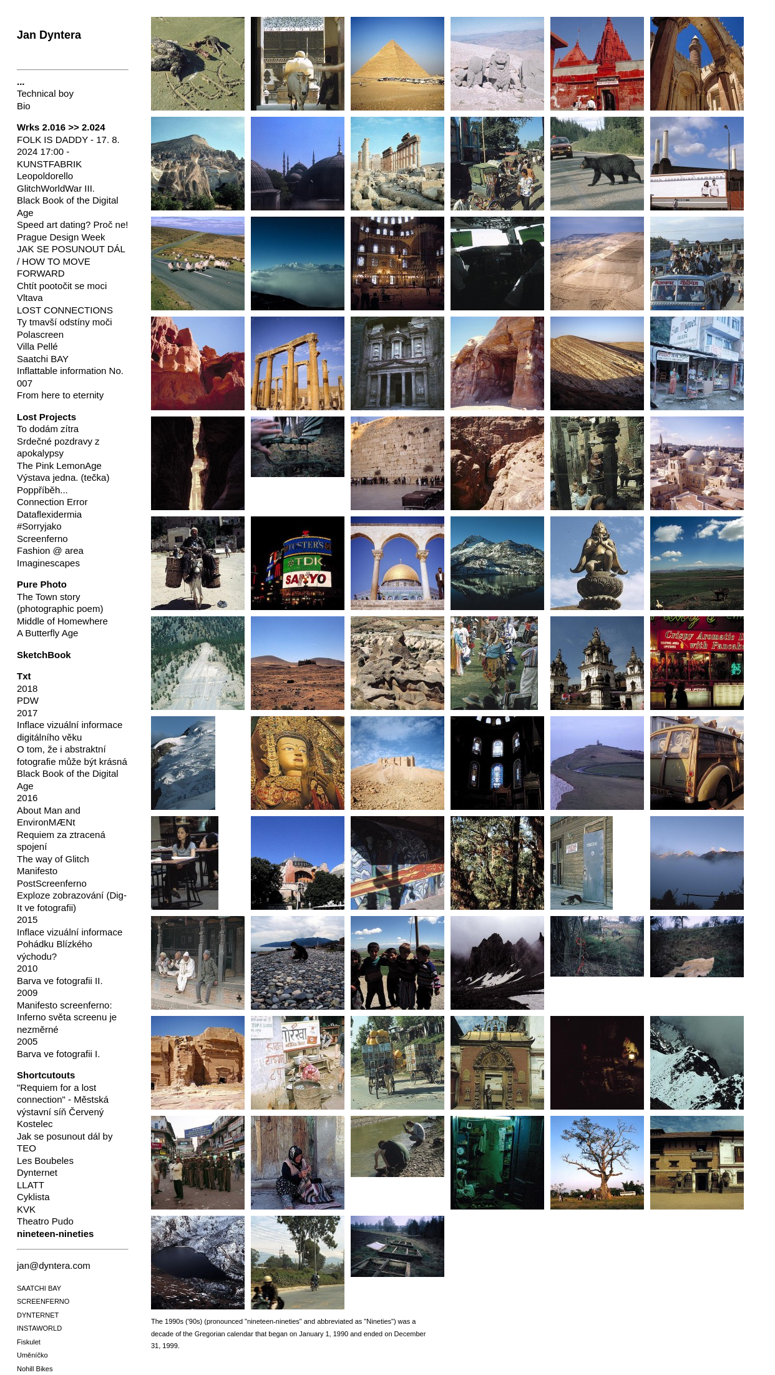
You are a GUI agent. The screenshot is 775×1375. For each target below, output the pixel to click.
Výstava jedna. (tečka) (63, 477)
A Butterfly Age (47, 633)
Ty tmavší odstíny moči (64, 322)
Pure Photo (42, 584)
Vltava (30, 297)
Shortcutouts (46, 1075)
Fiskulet (29, 1342)
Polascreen (40, 334)
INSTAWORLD (39, 1328)
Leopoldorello (45, 175)
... (21, 81)
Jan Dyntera (49, 35)
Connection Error (52, 501)
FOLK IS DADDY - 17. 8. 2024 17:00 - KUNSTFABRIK (68, 151)
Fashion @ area (50, 550)
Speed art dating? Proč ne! (72, 224)
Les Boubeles (45, 1160)
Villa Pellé (37, 346)
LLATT (30, 1185)
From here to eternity (60, 395)
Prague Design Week (61, 237)
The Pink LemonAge (59, 465)
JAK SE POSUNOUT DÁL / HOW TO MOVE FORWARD (71, 261)
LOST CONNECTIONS (65, 310)
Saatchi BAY (43, 358)
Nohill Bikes (34, 1369)
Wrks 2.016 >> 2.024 (61, 127)
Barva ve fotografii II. (60, 980)
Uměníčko (32, 1355)
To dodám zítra (48, 428)
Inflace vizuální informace (69, 932)
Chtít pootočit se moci (62, 285)
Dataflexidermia (49, 514)
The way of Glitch (53, 859)
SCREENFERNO (43, 1301)
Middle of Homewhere (62, 621)
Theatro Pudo (45, 1221)
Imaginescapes (48, 563)
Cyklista (33, 1196)
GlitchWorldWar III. (56, 188)
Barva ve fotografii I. (58, 1053)
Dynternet (37, 1172)
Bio (24, 106)
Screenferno (42, 538)
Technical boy (45, 93)
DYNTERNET (38, 1315)
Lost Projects (46, 417)
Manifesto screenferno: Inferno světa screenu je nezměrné (67, 1017)
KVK (26, 1209)
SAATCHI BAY (39, 1288)
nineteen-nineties (55, 1233)
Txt (24, 676)
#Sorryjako (39, 526)
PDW (28, 700)
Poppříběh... (42, 490)
